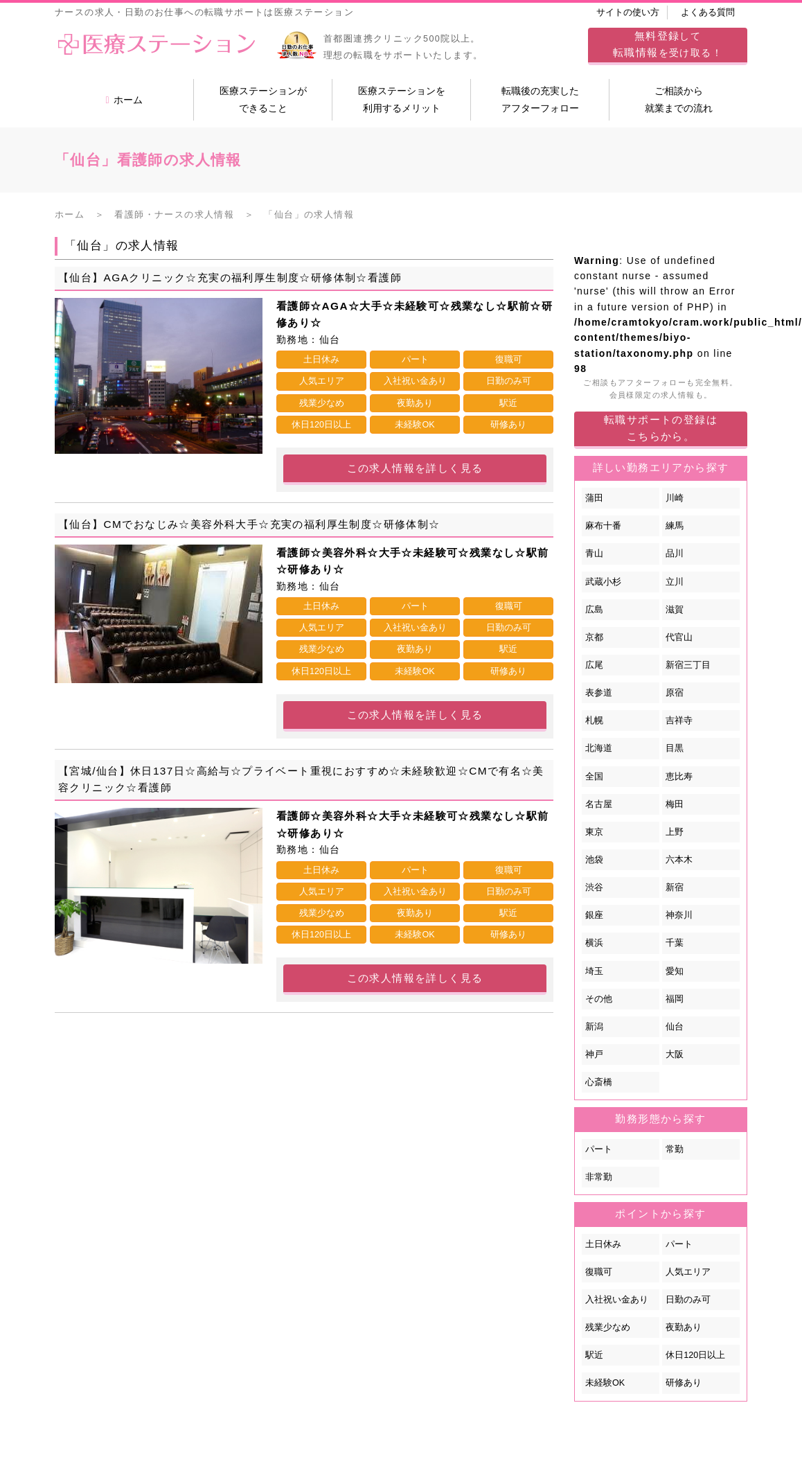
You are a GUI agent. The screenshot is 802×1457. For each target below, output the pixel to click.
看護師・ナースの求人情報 (174, 215)
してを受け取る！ (667, 44)
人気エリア (688, 1272)
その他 (598, 999)
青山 (594, 553)
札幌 (594, 720)
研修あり (684, 1383)
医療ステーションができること (263, 99)
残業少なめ (607, 1327)
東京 (594, 832)
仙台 (675, 1027)
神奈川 (679, 915)
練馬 (675, 526)
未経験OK (605, 1383)
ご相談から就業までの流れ (679, 99)
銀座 (594, 915)
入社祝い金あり (616, 1300)
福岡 (675, 999)
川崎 (675, 498)
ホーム (123, 99)
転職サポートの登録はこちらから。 (661, 428)
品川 (675, 553)
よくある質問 (708, 12)
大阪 (675, 1054)
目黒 (675, 748)
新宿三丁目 (688, 665)
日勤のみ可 (688, 1300)
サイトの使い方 (627, 12)
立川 (675, 582)
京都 (594, 637)
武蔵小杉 (603, 582)
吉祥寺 (679, 720)
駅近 (594, 1355)
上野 (675, 832)
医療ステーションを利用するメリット (401, 99)
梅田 (675, 804)
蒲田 (594, 498)
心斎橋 (598, 1082)
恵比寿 (679, 777)
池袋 (594, 860)
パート (598, 1149)
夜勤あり (684, 1327)
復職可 (598, 1272)
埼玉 (594, 971)
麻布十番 (603, 526)
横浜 (594, 943)
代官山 (679, 637)
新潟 (594, 1027)
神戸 (594, 1054)
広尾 (594, 665)
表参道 (598, 693)
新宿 (675, 887)
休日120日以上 (695, 1355)
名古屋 (598, 804)
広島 (594, 610)
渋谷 (594, 887)
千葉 (675, 943)
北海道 (598, 748)
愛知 (675, 971)
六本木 (679, 860)
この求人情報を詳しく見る (415, 468)
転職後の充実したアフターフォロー (540, 99)
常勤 (675, 1149)
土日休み (603, 1244)
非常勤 (598, 1177)
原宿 (675, 693)
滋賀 (675, 610)
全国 (594, 777)
